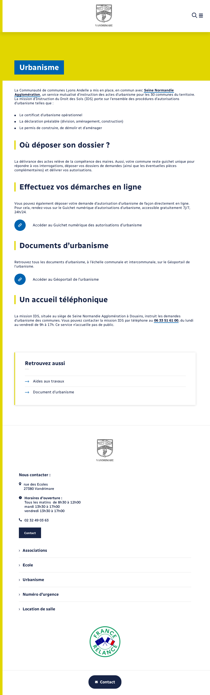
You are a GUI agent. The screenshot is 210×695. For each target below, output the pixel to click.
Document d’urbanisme (49, 392)
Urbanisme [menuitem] (31, 579)
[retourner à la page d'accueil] (104, 15)
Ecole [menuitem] (26, 565)
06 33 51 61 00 (166, 320)
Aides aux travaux (44, 381)
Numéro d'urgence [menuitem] (39, 594)
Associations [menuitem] (33, 550)
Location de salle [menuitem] (37, 609)
